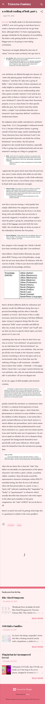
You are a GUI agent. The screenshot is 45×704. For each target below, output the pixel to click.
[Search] (41, 5)
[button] (41, 12)
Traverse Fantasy (19, 4)
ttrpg (19, 525)
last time (5, 22)
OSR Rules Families (12, 626)
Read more (37, 618)
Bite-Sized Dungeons (13, 597)
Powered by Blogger (22, 689)
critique (11, 525)
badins (27, 694)
